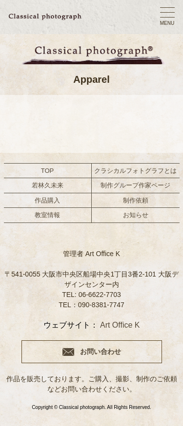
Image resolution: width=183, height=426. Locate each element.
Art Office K (120, 325)
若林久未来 (47, 185)
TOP (47, 170)
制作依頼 (135, 200)
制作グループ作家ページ (135, 185)
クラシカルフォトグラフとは (135, 170)
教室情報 (47, 215)
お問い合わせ (100, 351)
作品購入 (47, 200)
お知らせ (135, 215)
